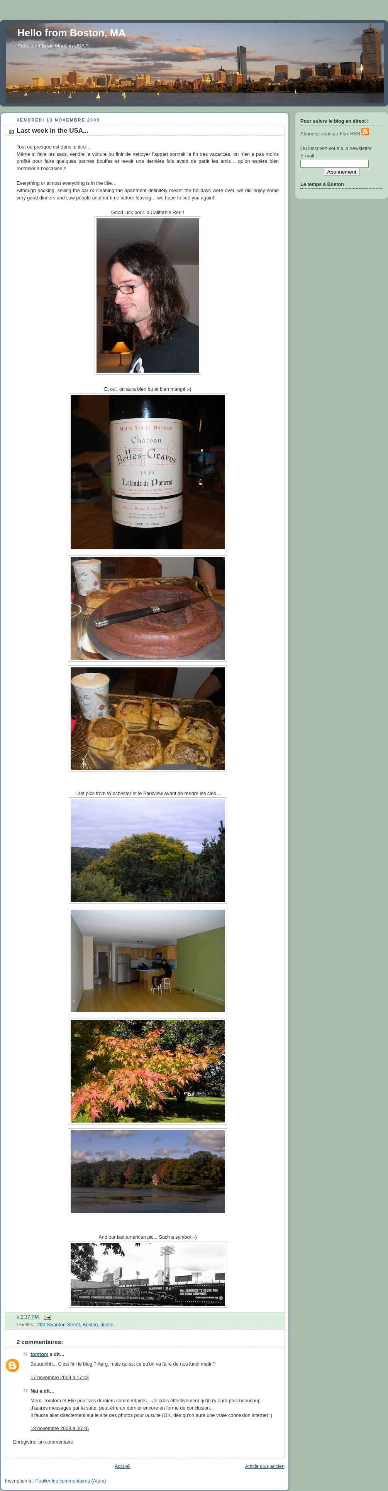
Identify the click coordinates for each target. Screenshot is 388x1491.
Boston (90, 1324)
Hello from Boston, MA (71, 33)
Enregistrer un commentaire (43, 1442)
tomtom (39, 1354)
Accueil (122, 1466)
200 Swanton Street (58, 1324)
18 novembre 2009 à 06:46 (59, 1428)
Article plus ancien (265, 1466)
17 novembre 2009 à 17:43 (59, 1377)
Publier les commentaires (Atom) (71, 1481)
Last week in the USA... (52, 130)
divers (107, 1324)
